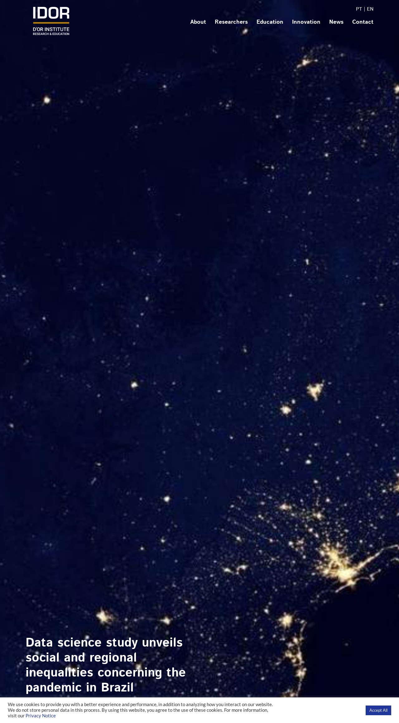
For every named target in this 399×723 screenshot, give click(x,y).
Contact (362, 22)
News (336, 22)
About (198, 22)
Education (270, 22)
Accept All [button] (378, 710)
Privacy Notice (41, 715)
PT (359, 9)
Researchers (231, 22)
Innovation (306, 22)
